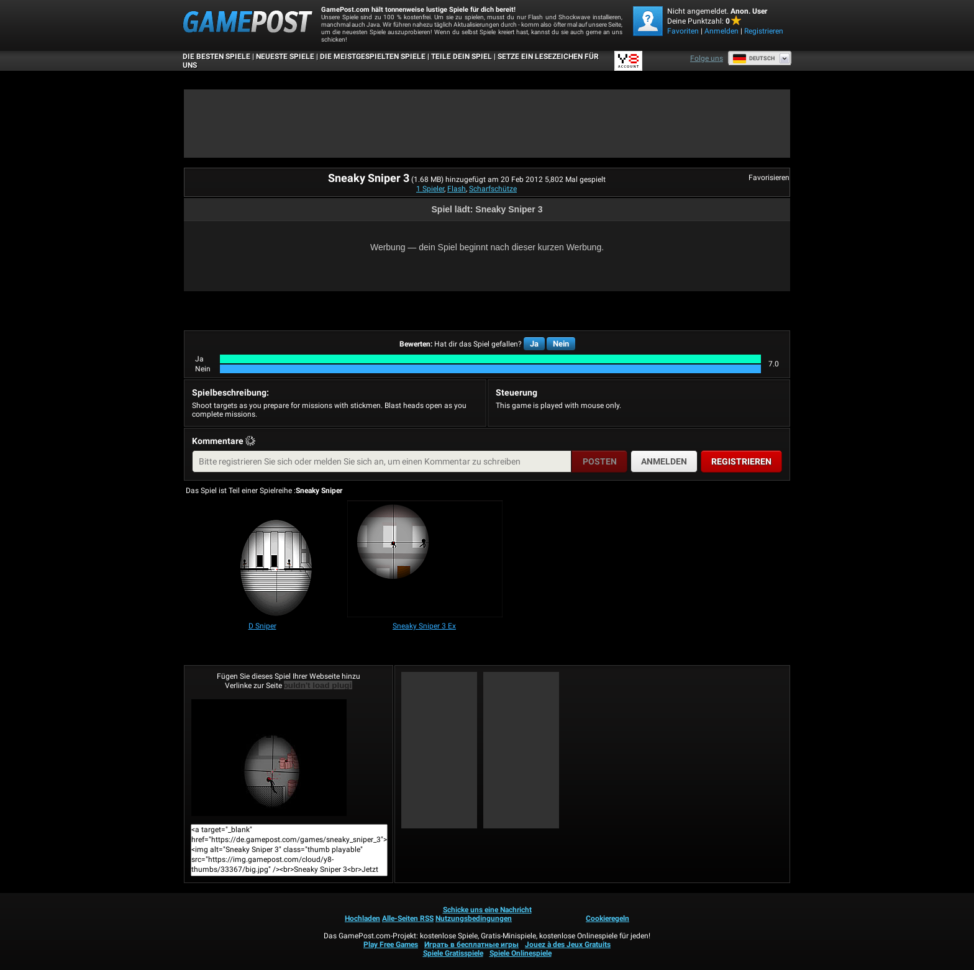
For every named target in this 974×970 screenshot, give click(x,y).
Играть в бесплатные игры (471, 944)
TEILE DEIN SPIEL (461, 56)
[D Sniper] (262, 560)
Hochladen (362, 918)
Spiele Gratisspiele (453, 953)
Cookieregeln (607, 918)
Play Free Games (390, 944)
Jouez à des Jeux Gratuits (568, 944)
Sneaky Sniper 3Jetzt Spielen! (269, 758)
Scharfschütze (493, 188)
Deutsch (753, 58)
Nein (561, 343)
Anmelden (721, 31)
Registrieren (763, 31)
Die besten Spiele (216, 56)
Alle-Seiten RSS (408, 918)
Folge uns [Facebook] (706, 58)
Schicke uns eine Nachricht (487, 909)
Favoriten (683, 31)
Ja (534, 343)
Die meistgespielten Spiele (373, 56)
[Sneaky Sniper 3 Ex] (425, 560)
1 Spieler (430, 188)
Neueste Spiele (285, 56)
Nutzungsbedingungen (473, 918)
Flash (456, 188)
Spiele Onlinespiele (520, 953)
